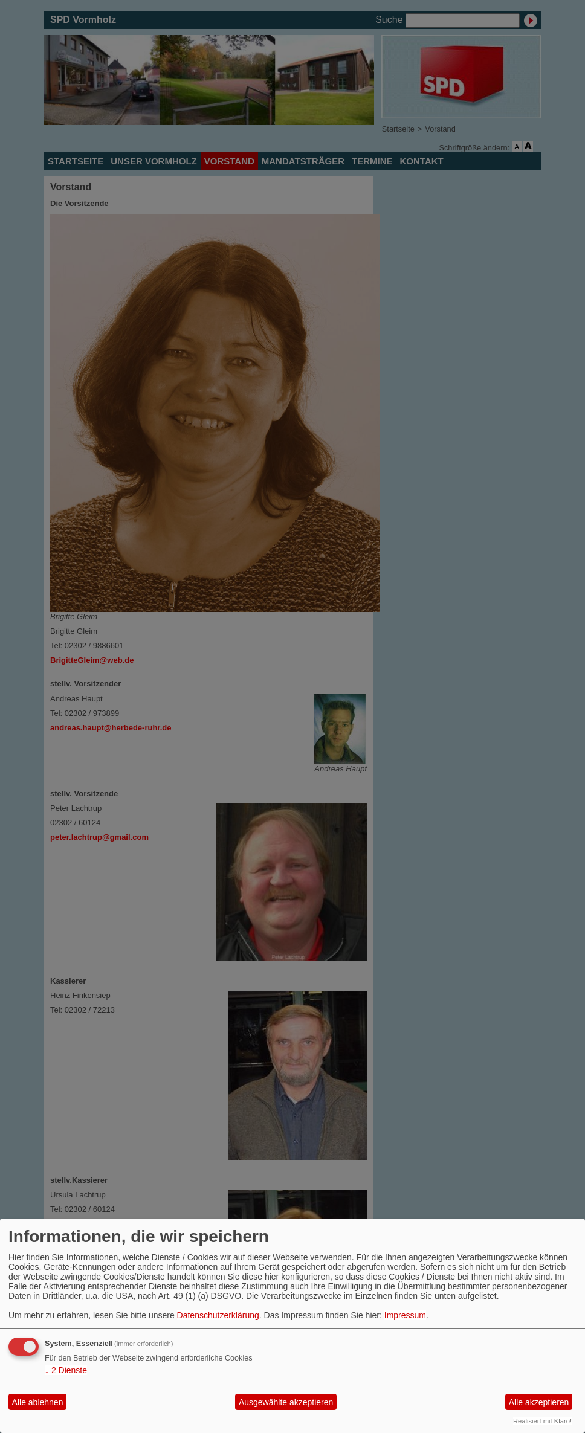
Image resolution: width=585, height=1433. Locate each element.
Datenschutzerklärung (218, 1315)
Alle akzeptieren (539, 1402)
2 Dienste (66, 1370)
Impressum (405, 1315)
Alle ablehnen (37, 1402)
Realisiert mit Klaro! (542, 1421)
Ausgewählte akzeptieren (286, 1402)
